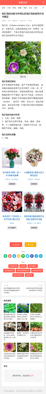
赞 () (16, 244)
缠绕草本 (29, 275)
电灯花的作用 (9, 270)
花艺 (36, 8)
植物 (19, 8)
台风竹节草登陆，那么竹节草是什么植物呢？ (36, 311)
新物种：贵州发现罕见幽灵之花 (23, 329)
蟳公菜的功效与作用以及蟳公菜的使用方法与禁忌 (10, 311)
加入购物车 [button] (12, 228)
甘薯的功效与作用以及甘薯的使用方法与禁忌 (36, 330)
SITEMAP (39, 391)
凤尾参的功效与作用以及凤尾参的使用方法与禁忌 (36, 351)
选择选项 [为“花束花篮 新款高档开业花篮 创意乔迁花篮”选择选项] (34, 228)
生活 (30, 8)
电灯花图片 (32, 266)
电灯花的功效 (37, 270)
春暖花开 (23, 2)
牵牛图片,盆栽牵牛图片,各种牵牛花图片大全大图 (23, 311)
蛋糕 (25, 8)
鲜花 (14, 8)
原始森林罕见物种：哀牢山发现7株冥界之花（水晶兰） (10, 331)
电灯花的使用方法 (23, 270)
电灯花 (23, 266)
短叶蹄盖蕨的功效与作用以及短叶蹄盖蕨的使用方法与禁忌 (12, 290)
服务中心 (33, 391)
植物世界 (15, 21)
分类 (9, 8)
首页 (3, 8)
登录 (31, 376)
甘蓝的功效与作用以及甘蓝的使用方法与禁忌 (10, 351)
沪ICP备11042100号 (22, 391)
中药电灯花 (13, 266)
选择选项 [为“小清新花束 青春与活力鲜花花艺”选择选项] (34, 184)
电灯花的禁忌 (18, 275)
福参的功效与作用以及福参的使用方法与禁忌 (23, 351)
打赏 (30, 244)
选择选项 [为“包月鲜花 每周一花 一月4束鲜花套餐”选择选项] (12, 184)
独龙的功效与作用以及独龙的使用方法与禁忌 (34, 289)
